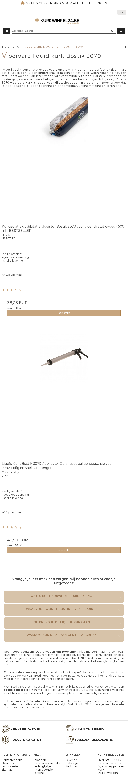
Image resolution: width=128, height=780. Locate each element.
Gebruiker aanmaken (48, 763)
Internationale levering (43, 771)
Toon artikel (64, 312)
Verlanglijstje (42, 766)
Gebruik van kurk (109, 763)
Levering (71, 760)
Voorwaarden (11, 766)
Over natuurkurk (109, 760)
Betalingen (73, 763)
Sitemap (7, 769)
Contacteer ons (12, 760)
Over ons (8, 763)
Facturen (72, 766)
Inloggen (40, 760)
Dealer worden (108, 772)
